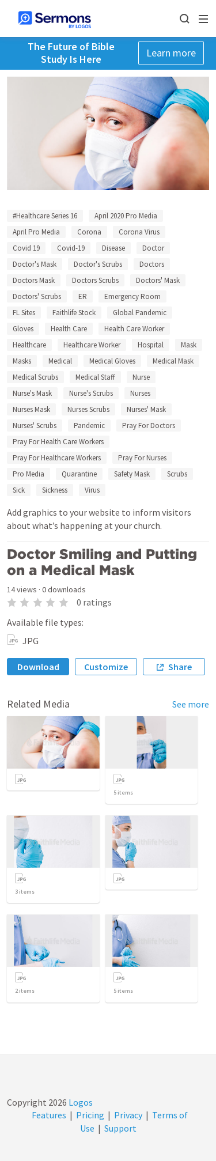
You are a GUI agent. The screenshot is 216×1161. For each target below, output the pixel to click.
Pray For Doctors (148, 425)
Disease (113, 248)
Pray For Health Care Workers (58, 442)
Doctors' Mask (158, 280)
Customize (106, 666)
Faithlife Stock (74, 312)
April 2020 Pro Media (125, 216)
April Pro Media (36, 232)
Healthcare (29, 345)
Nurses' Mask (146, 409)
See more (190, 704)
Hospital (151, 345)
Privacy (128, 1115)
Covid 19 (26, 248)
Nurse (141, 377)
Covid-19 (71, 248)
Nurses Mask (31, 409)
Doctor (153, 248)
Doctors (151, 264)
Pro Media (28, 474)
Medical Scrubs (35, 377)
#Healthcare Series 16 (45, 216)
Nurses (140, 393)
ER (82, 296)
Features (49, 1115)
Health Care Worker (134, 329)
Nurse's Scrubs (91, 393)
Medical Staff (95, 377)
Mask (188, 345)
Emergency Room (132, 296)
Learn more (171, 52)
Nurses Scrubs (88, 409)
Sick (19, 490)
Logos (80, 1102)
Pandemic (89, 425)
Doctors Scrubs (95, 280)
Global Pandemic (139, 312)
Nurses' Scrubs (34, 425)
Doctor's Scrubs (98, 264)
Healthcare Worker (91, 345)
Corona (89, 232)
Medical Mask (173, 361)
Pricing (90, 1115)
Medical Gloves (112, 361)
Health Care (69, 329)
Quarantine (79, 474)
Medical (60, 361)
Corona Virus (139, 232)
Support (120, 1128)
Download (38, 666)
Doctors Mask (34, 280)
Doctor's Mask (34, 264)
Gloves (23, 329)
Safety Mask (132, 474)
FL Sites (24, 312)
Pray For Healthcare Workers (57, 458)
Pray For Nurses (142, 458)
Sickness (54, 490)
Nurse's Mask (32, 393)
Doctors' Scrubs (37, 296)
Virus (92, 490)
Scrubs (177, 474)
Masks (22, 361)
